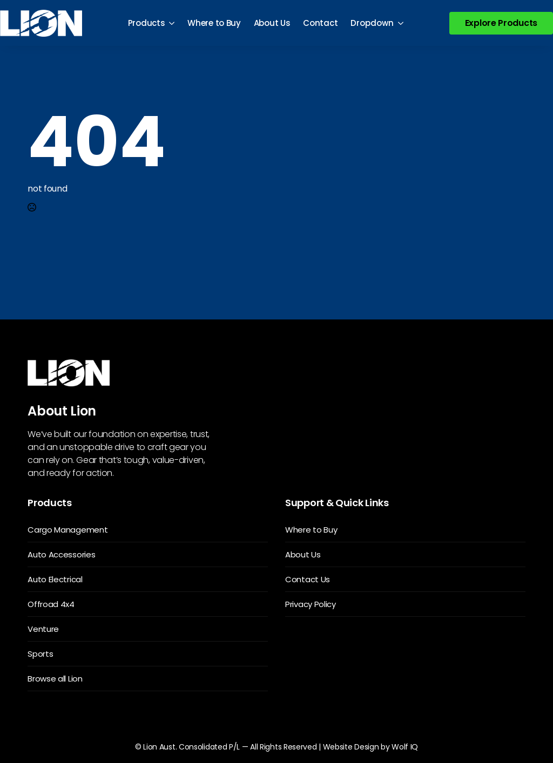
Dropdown (372, 23)
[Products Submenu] (173, 23)
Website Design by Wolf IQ (371, 746)
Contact (320, 23)
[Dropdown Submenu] (402, 23)
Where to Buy (213, 23)
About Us (272, 23)
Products (146, 23)
